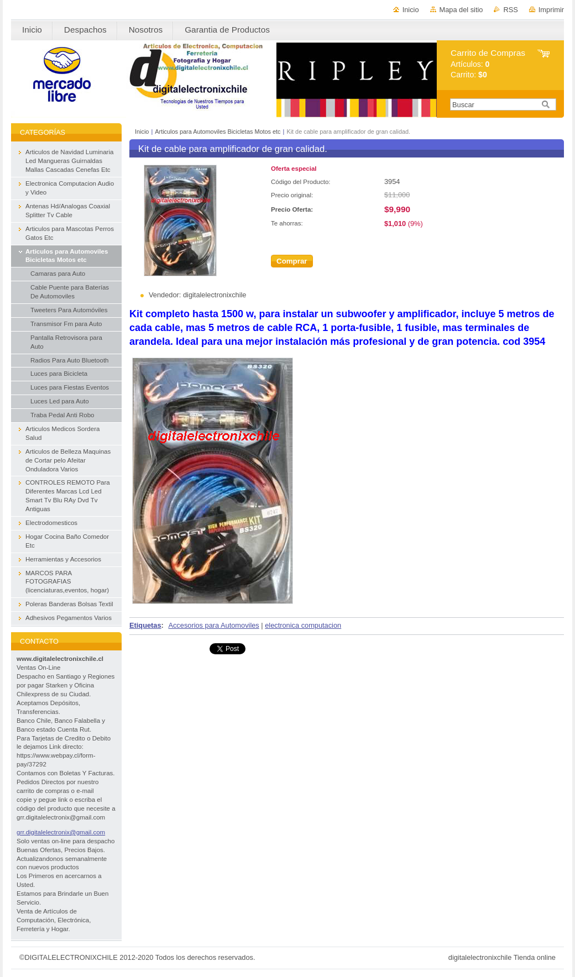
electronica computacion (303, 625)
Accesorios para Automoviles (213, 625)
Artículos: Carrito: (488, 64)
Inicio (410, 10)
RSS (510, 10)
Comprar (291, 261)
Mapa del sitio (461, 10)
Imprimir (551, 10)
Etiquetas (145, 625)
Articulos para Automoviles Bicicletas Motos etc (217, 131)
